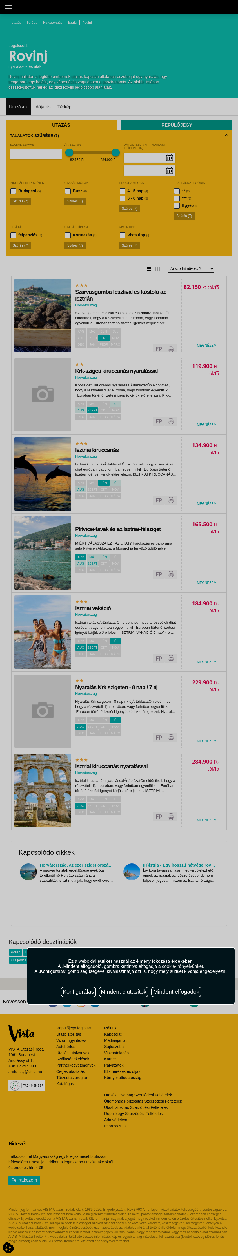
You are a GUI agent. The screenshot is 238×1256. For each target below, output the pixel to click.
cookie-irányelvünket (182, 966)
